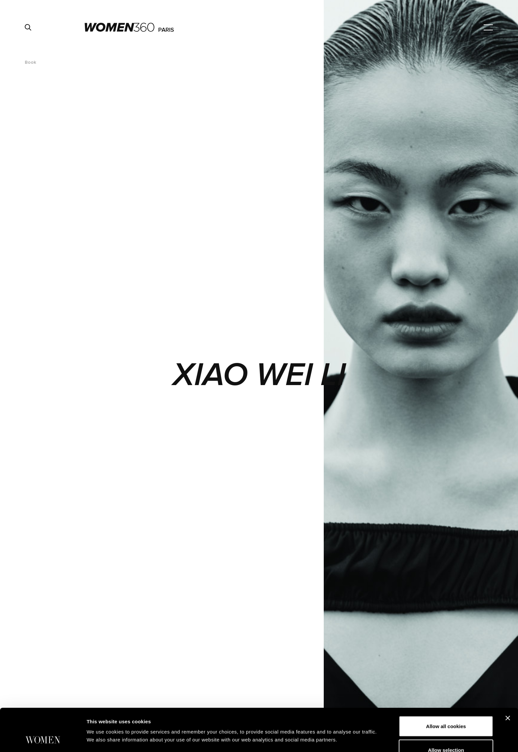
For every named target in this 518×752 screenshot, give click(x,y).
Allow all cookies (446, 686)
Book (30, 62)
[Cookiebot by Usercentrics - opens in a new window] (43, 739)
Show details (346, 721)
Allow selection (446, 710)
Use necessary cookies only (446, 733)
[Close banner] (507, 678)
